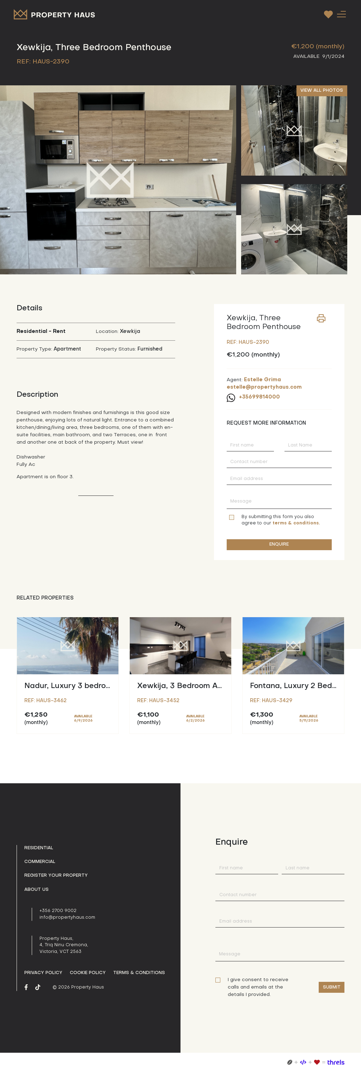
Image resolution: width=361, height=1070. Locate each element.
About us (36, 890)
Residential (38, 848)
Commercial (39, 862)
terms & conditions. (296, 523)
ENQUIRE (279, 544)
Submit (332, 987)
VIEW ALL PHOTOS (321, 91)
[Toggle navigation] (341, 14)
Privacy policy (43, 973)
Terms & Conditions (139, 973)
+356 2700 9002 (58, 911)
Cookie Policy (88, 973)
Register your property (56, 876)
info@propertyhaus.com (67, 918)
